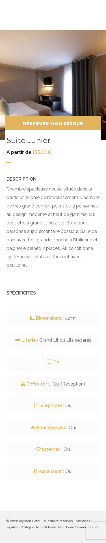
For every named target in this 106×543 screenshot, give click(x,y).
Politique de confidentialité (41, 527)
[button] (97, 15)
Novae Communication (81, 527)
